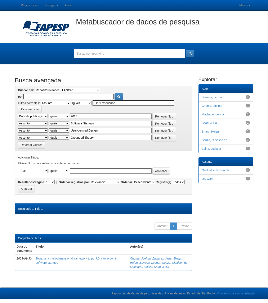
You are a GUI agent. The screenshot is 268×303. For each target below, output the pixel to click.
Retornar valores (32, 145)
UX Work (208, 178)
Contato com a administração (236, 293)
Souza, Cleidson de (174, 262)
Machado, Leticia (141, 266)
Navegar (52, 5)
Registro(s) (163, 182)
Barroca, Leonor (149, 262)
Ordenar (126, 182)
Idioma (244, 5)
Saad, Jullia (161, 266)
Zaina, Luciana (161, 258)
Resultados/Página (31, 182)
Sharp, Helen (210, 131)
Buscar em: (26, 90)
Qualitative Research (215, 170)
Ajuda (68, 5)
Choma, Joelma (140, 258)
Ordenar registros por (74, 182)
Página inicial (29, 5)
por (20, 96)
